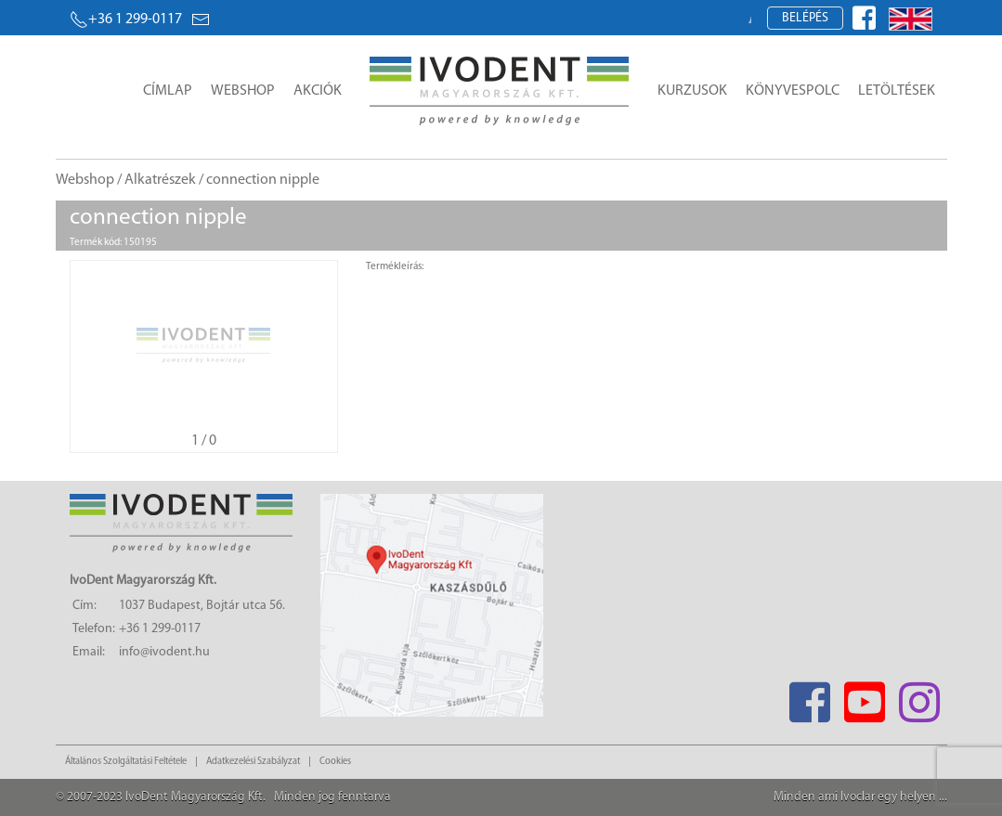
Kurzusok (692, 91)
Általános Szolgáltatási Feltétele (126, 762)
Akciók (317, 91)
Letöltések (896, 91)
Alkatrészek (160, 180)
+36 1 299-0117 (126, 19)
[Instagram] (919, 696)
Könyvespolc (792, 91)
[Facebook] (810, 696)
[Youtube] (865, 696)
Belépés (805, 18)
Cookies (335, 762)
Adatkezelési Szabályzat (253, 762)
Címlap (167, 91)
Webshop (243, 91)
